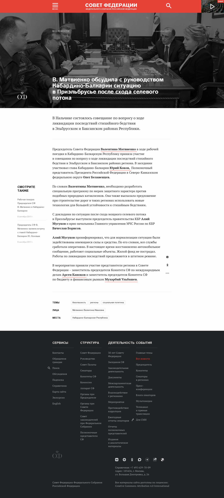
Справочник (59, 385)
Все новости (60, 31)
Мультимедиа (144, 401)
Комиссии (86, 382)
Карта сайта (59, 391)
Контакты (58, 352)
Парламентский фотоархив (162, 459)
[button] (55, 6)
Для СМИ (141, 419)
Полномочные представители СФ (89, 436)
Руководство (87, 358)
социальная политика (113, 302)
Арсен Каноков (74, 275)
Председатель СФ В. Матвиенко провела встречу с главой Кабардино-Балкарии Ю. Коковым (31, 230)
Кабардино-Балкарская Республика (90, 317)
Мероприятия (116, 401)
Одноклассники (167, 265)
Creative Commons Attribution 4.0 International (142, 485)
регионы (94, 302)
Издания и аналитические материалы (118, 443)
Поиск (56, 368)
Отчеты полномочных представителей (117, 430)
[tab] (167, 266)
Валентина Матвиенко (119, 149)
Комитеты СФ (88, 376)
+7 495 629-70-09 (140, 467)
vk (116, 459)
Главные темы (144, 352)
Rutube (154, 459)
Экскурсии (58, 397)
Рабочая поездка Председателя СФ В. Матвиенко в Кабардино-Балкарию (31, 205)
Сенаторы (86, 370)
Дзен (124, 459)
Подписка (58, 379)
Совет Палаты (88, 364)
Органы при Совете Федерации (87, 407)
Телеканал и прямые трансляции (143, 410)
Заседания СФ (116, 362)
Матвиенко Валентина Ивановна (88, 310)
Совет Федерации (90, 352)
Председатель (144, 364)
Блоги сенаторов (145, 395)
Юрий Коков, (120, 168)
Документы (115, 377)
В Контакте (167, 257)
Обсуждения (59, 373)
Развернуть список (167, 273)
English (56, 403)
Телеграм (147, 459)
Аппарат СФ (87, 388)
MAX (139, 459)
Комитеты (142, 370)
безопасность (79, 302)
